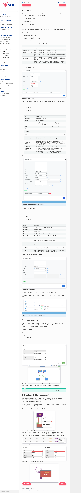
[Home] (22, 2)
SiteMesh (3, 74)
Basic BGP (2, 67)
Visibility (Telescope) (4, 93)
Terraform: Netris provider (6, 24)
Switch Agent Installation (5, 39)
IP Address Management (5, 49)
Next (62, 483)
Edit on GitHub (62, 2)
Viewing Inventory (5, 59)
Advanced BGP (3, 69)
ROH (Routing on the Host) (6, 88)
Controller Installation (5, 37)
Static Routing (4, 71)
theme (35, 490)
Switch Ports (3, 62)
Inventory (2, 51)
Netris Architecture (4, 31)
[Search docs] (9, 11)
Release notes (4, 100)
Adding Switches (5, 55)
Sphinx (28, 490)
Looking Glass (4, 76)
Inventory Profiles (5, 53)
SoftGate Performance (5, 101)
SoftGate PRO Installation (6, 43)
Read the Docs (45, 490)
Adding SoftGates (5, 57)
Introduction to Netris (5, 29)
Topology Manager (4, 61)
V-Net (2, 81)
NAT (1, 73)
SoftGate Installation (4, 41)
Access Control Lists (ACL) (6, 87)
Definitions (3, 47)
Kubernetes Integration (5, 22)
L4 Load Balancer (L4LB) (5, 85)
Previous (26, 483)
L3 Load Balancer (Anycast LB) (6, 83)
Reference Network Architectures (7, 33)
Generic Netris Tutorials (5, 16)
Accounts (2, 95)
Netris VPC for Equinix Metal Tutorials (8, 18)
